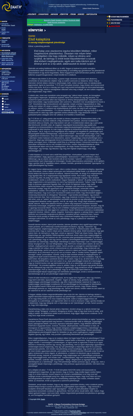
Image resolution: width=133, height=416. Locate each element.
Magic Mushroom (7, 56)
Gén (76, 408)
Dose (76, 406)
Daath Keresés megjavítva (56, 22)
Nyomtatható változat (9, 53)
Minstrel (66, 406)
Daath (4, 29)
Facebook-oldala (75, 411)
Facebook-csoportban (78, 412)
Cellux (64, 408)
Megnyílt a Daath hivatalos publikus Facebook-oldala (62, 20)
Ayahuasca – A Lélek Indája (43, 24)
